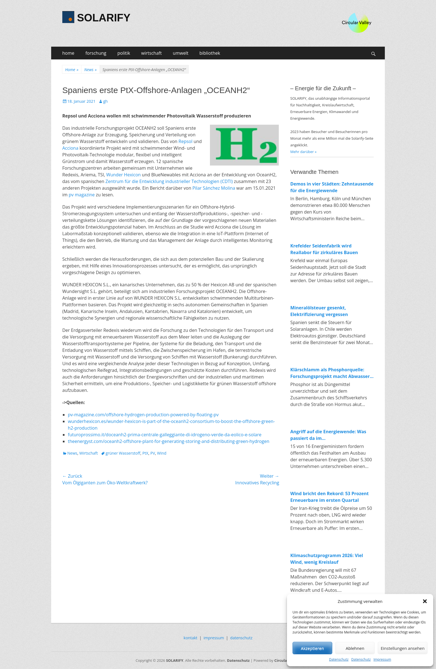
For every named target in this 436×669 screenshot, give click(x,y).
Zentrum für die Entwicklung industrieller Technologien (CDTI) (169, 181)
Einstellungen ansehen (403, 648)
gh (105, 101)
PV (152, 453)
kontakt (190, 637)
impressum (214, 637)
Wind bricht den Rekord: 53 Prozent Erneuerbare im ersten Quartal (329, 496)
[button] (425, 601)
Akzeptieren (312, 648)
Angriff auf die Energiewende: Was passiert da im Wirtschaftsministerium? (328, 435)
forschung (95, 53)
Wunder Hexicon (123, 175)
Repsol (185, 141)
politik (123, 53)
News (90, 69)
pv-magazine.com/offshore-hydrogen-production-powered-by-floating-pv (143, 415)
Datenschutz (338, 659)
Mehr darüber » (303, 151)
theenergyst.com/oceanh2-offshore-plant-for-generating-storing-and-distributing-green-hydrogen (168, 441)
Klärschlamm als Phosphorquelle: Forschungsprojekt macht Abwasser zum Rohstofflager (330, 373)
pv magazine (82, 195)
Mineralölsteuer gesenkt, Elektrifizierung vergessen (319, 311)
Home (71, 69)
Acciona (70, 148)
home (68, 53)
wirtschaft (151, 53)
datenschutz (241, 637)
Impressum (382, 659)
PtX (145, 453)
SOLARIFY (103, 18)
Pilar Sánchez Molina (214, 188)
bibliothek (209, 53)
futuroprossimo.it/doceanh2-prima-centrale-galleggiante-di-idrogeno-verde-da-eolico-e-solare (164, 435)
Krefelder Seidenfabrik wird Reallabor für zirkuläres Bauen (324, 249)
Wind (162, 453)
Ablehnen (355, 648)
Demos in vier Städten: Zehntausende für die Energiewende (331, 187)
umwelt (181, 53)
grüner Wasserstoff (123, 453)
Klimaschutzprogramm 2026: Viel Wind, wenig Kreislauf (326, 558)
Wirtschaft (88, 453)
